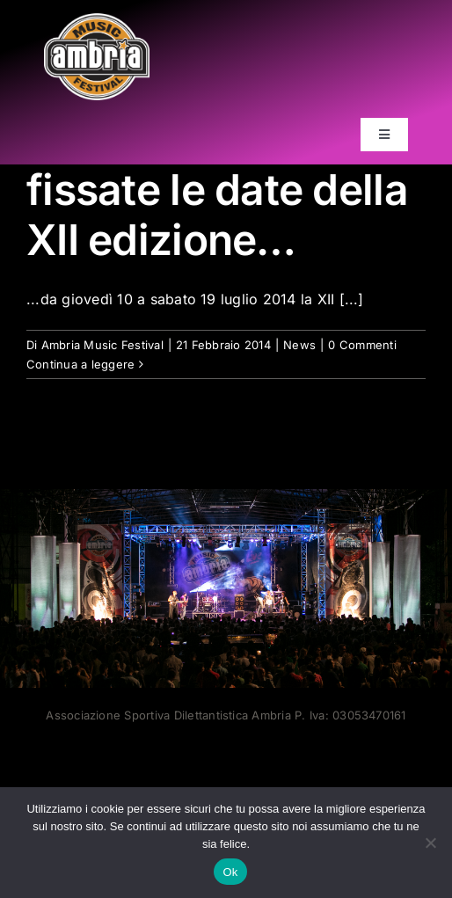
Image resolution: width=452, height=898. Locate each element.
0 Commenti (362, 345)
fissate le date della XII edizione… (217, 215)
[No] (430, 842)
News (299, 345)
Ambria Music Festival (102, 345)
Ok (229, 872)
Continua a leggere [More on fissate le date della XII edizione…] (80, 364)
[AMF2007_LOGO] (96, 20)
